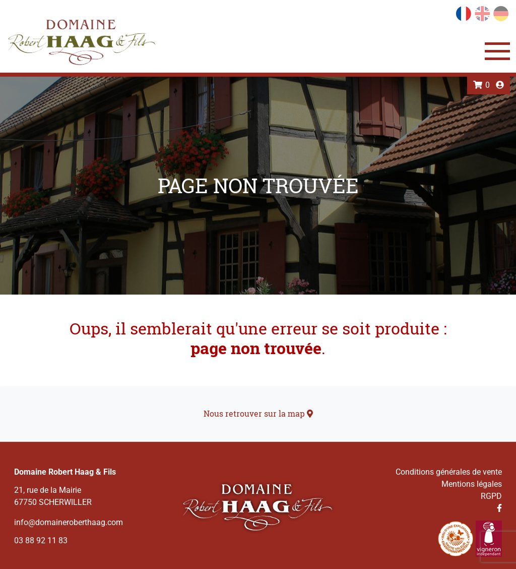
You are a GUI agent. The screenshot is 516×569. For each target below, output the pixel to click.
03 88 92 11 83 (41, 540)
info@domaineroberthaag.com (68, 522)
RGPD (491, 496)
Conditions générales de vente (449, 472)
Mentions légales (471, 484)
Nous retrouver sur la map (258, 413)
